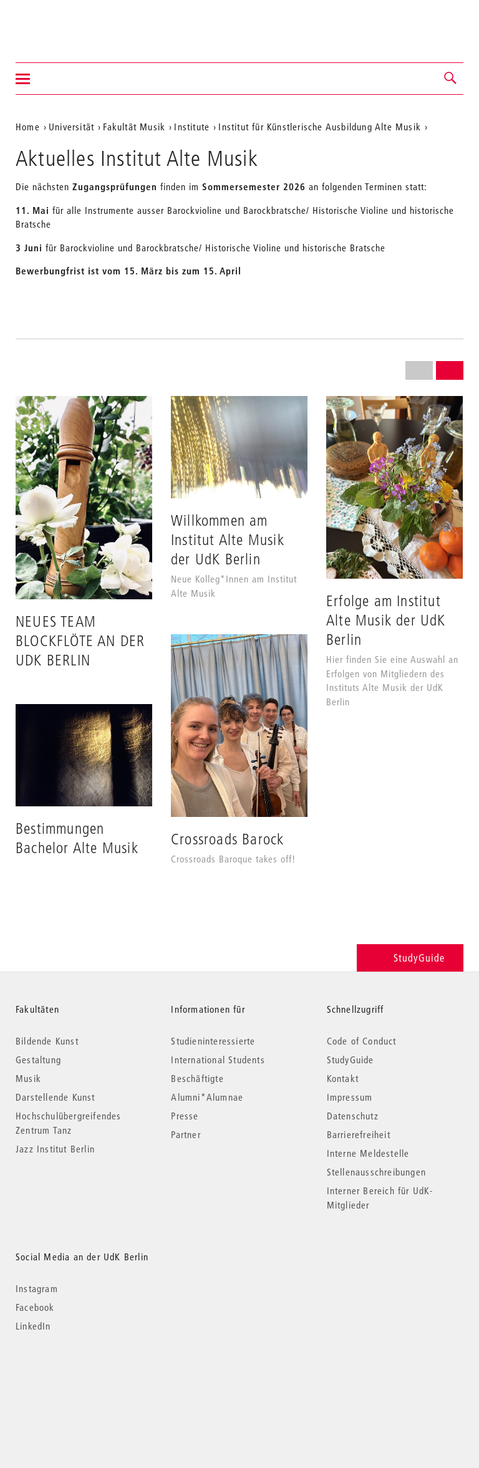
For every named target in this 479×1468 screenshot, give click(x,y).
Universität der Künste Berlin (65, 23)
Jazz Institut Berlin (55, 1148)
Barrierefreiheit (358, 1134)
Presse (184, 1115)
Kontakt (343, 1078)
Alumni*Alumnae (207, 1097)
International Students (217, 1059)
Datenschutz (353, 1115)
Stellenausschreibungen (376, 1172)
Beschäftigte (197, 1078)
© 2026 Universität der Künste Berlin (81, 1378)
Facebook (35, 1307)
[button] (450, 78)
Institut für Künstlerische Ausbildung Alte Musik (319, 126)
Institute (192, 126)
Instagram (37, 1288)
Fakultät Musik (134, 126)
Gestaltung (38, 1059)
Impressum (350, 1097)
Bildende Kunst (47, 1041)
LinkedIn (33, 1326)
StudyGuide (410, 957)
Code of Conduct (362, 1041)
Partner (185, 1134)
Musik (28, 1078)
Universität (71, 126)
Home (28, 126)
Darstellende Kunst (55, 1097)
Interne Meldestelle (368, 1153)
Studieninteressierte (213, 1041)
